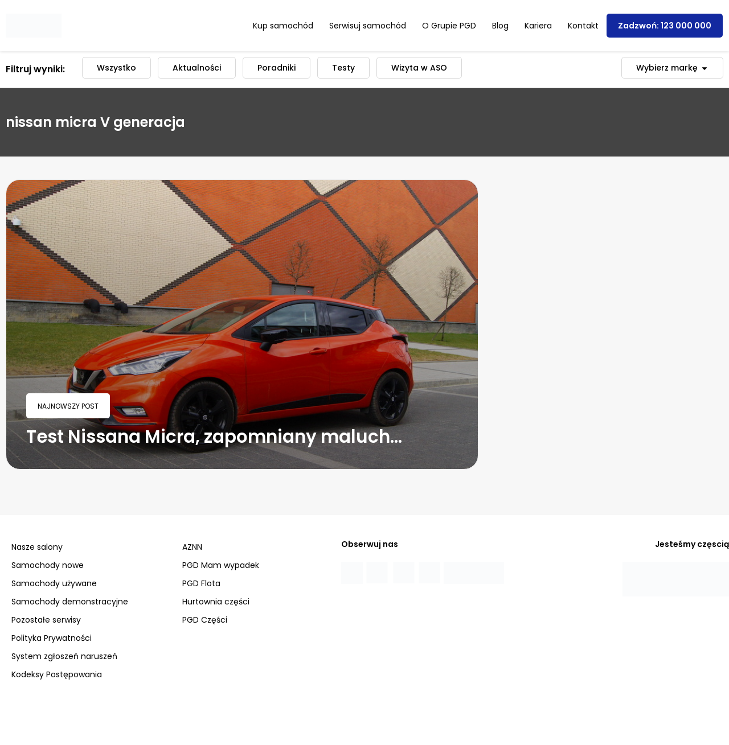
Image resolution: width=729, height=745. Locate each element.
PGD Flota (201, 583)
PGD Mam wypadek (220, 565)
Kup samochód (283, 25)
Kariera (538, 25)
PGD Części (204, 619)
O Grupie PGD (449, 25)
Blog (500, 25)
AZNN (192, 547)
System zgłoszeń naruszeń (64, 656)
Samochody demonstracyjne (69, 601)
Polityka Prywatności (51, 638)
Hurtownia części (215, 601)
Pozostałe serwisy (46, 619)
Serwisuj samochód (367, 25)
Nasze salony (37, 547)
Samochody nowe (47, 565)
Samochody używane (54, 583)
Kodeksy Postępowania (56, 674)
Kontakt (583, 25)
